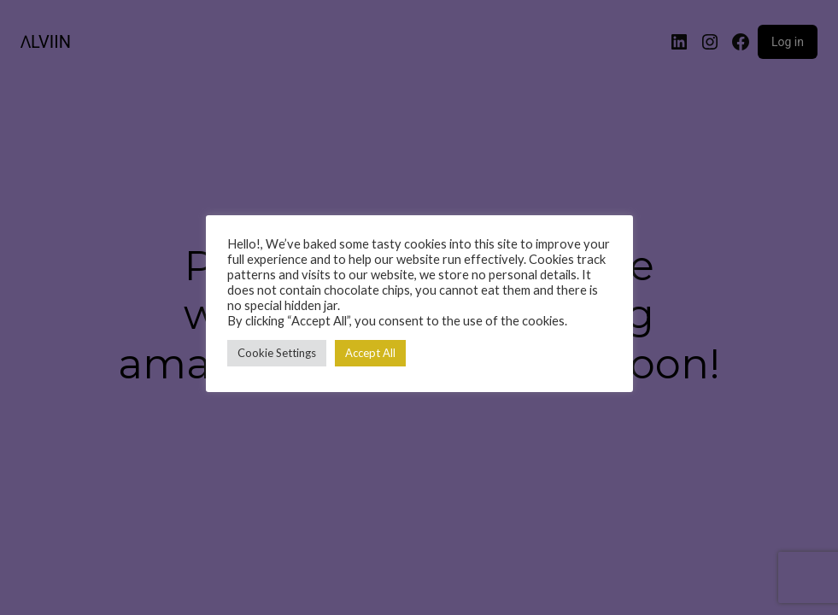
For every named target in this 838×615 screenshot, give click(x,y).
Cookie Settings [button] (276, 353)
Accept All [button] (370, 353)
